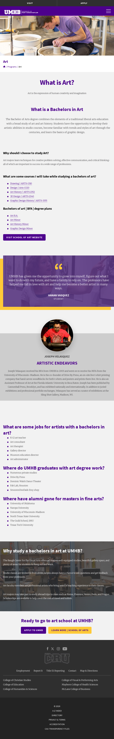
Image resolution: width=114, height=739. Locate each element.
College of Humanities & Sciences (20, 689)
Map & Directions (89, 670)
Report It (38, 670)
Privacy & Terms (57, 719)
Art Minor (15, 219)
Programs (12, 66)
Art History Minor (19, 224)
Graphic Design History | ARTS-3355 (28, 200)
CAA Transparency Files (57, 728)
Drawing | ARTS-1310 (21, 183)
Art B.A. (14, 215)
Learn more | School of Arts (69, 630)
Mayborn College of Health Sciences (80, 684)
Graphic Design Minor (21, 228)
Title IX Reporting (55, 670)
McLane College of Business (76, 689)
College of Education (13, 684)
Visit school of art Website (24, 237)
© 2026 (57, 706)
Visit (30, 3)
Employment (23, 670)
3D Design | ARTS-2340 (22, 196)
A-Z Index (57, 710)
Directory (57, 715)
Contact (72, 670)
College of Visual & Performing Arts (80, 680)
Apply (84, 3)
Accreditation (57, 724)
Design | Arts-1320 (19, 187)
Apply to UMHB (33, 630)
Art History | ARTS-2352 (22, 192)
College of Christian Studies (17, 680)
